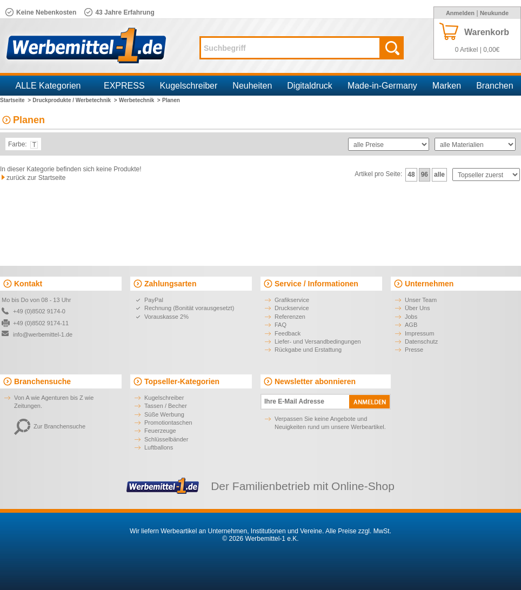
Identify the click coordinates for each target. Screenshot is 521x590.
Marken (446, 85)
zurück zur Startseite (35, 178)
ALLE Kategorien (48, 85)
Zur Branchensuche (49, 426)
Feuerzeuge (160, 430)
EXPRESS (124, 85)
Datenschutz (421, 341)
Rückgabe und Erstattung (308, 349)
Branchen (494, 85)
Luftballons (158, 447)
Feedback (287, 333)
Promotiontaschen (168, 422)
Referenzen (290, 316)
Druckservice (292, 308)
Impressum (419, 333)
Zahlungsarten (170, 283)
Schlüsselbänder (166, 439)
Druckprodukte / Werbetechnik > (74, 100)
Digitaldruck (309, 85)
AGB (411, 324)
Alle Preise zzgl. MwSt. (358, 531)
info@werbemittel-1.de (42, 334)
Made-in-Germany (382, 85)
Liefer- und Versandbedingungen (318, 341)
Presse (414, 349)
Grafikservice (292, 300)
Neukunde (494, 13)
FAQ (280, 324)
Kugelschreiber (189, 85)
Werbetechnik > (140, 100)
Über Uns (417, 308)
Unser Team (421, 300)
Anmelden (460, 13)
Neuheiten (252, 85)
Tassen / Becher (165, 406)
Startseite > (15, 100)
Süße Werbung (164, 414)
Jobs (411, 316)
